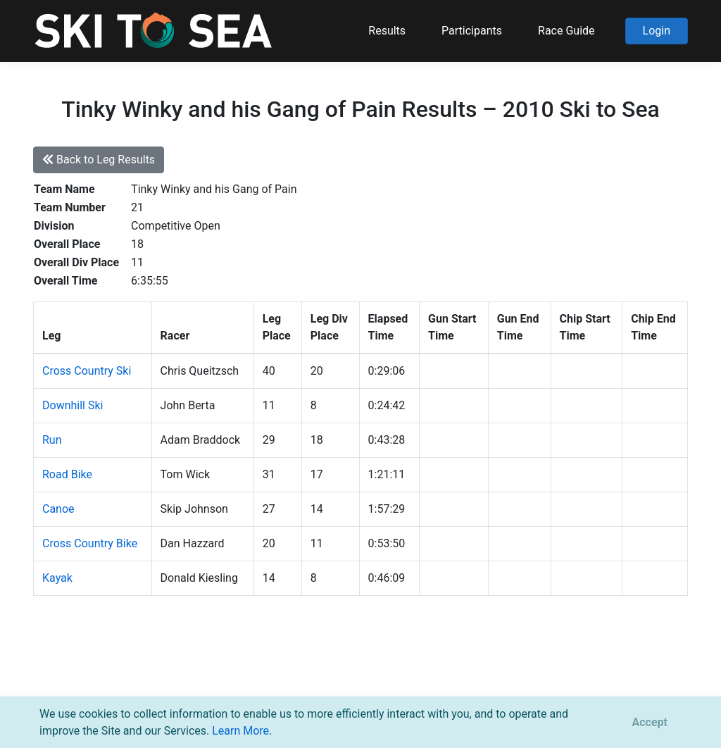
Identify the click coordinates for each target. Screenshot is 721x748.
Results (387, 30)
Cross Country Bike (89, 543)
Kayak (57, 578)
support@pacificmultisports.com (203, 677)
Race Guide (566, 30)
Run (52, 440)
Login (656, 30)
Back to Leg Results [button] (98, 159)
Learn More (240, 730)
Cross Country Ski (86, 371)
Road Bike (67, 474)
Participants (471, 30)
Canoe (58, 509)
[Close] (650, 723)
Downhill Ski (72, 405)
